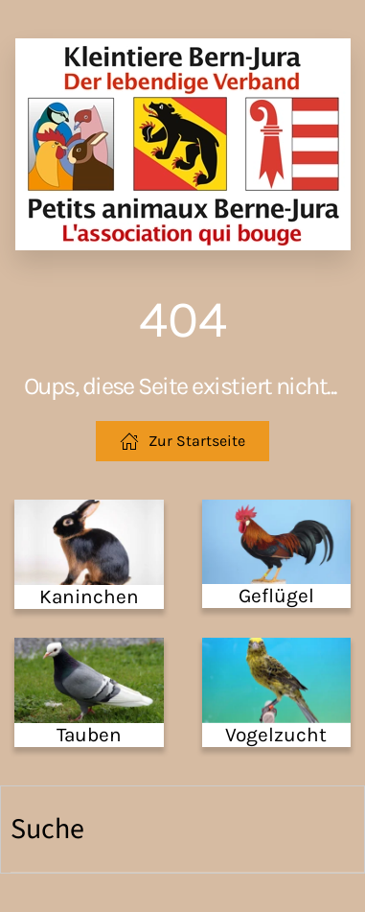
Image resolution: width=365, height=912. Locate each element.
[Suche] (187, 829)
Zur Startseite (182, 441)
